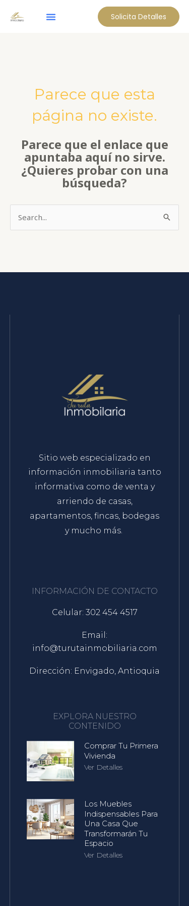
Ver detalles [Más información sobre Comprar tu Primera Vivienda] (103, 767)
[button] (50, 16)
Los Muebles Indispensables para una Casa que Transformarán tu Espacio (121, 823)
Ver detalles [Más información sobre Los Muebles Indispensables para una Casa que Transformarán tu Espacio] (103, 855)
